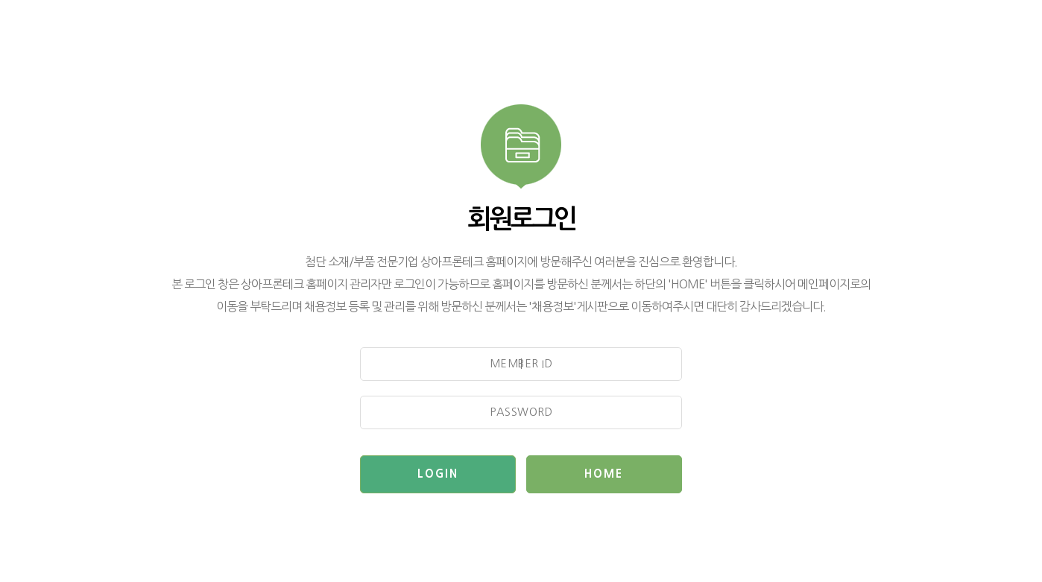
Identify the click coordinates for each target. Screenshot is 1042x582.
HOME (603, 474)
